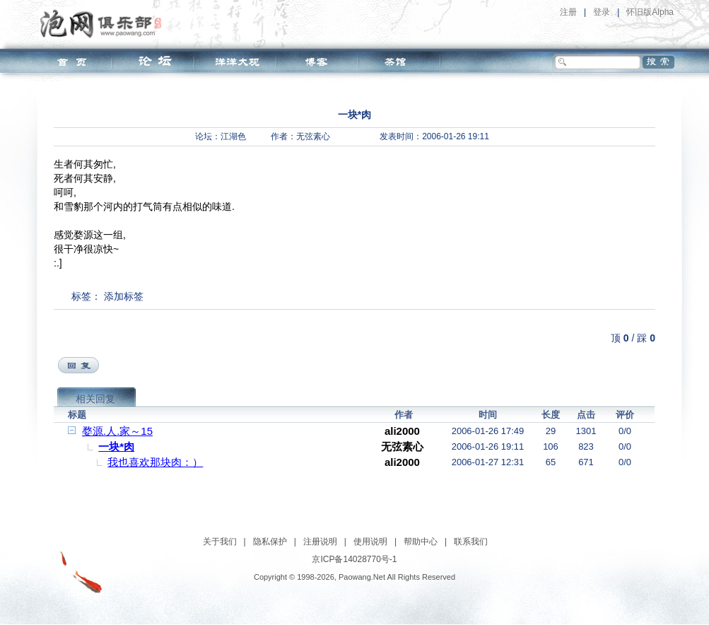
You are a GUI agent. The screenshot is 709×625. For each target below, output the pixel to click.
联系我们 (471, 542)
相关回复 (95, 398)
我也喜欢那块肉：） (155, 462)
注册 (568, 12)
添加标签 (123, 296)
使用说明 (370, 542)
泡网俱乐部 (104, 23)
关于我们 (220, 542)
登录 (601, 12)
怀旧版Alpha (650, 12)
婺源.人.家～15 (117, 431)
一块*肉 (116, 446)
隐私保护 (270, 542)
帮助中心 (421, 542)
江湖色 (233, 136)
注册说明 (320, 542)
